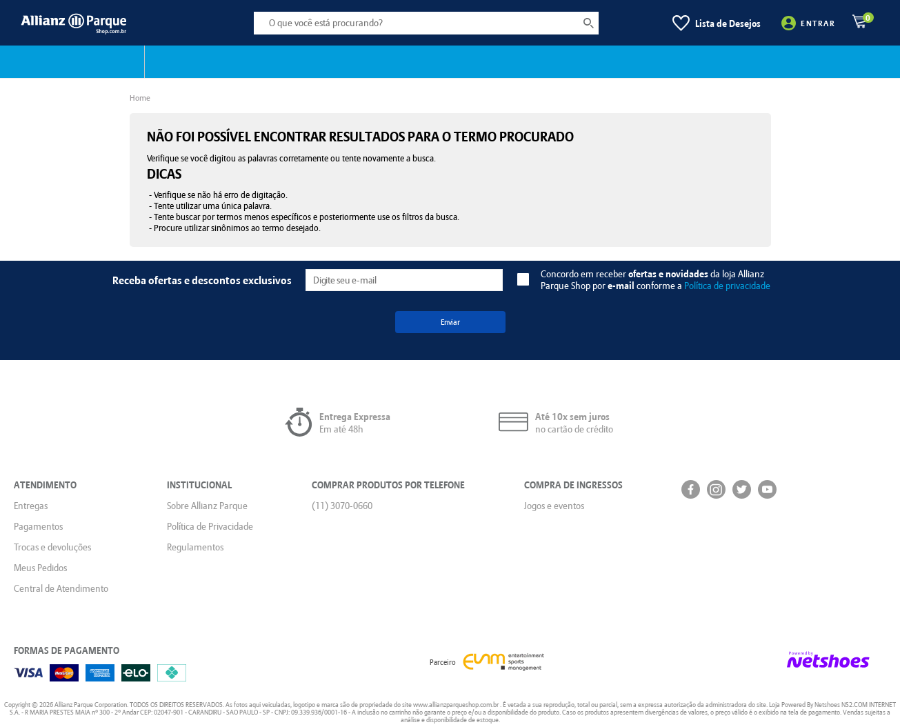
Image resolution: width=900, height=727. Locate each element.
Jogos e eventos (554, 505)
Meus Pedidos (40, 567)
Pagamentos (38, 526)
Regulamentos (195, 547)
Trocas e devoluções (52, 547)
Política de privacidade (727, 285)
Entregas (31, 505)
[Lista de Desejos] (716, 23)
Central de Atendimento (61, 588)
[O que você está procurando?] (426, 23)
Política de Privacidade (210, 526)
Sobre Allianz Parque (207, 505)
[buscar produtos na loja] (588, 23)
